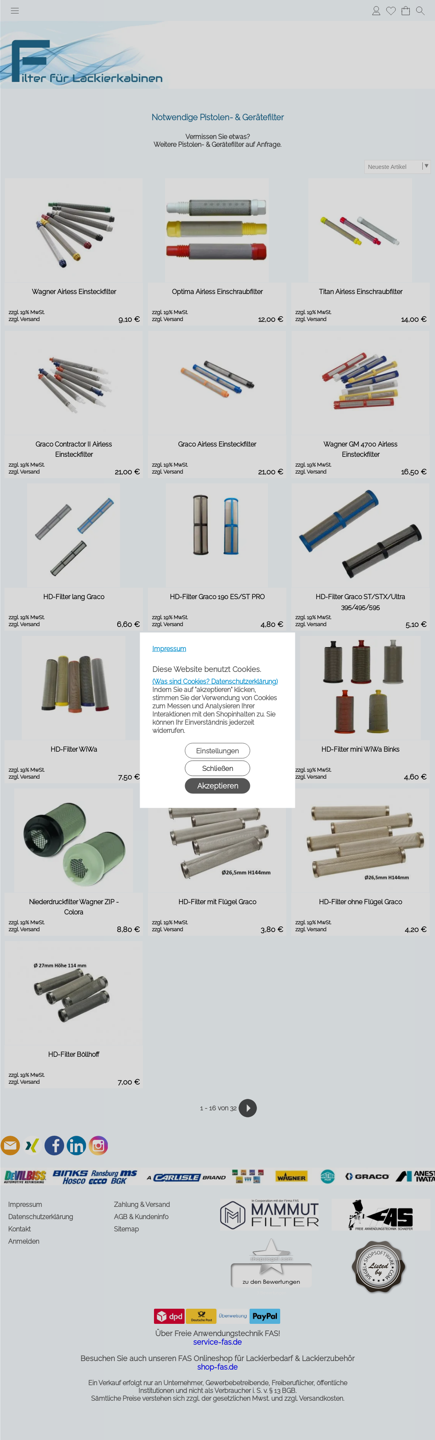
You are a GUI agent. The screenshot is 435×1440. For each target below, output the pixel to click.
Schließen (217, 768)
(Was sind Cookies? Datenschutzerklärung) (215, 681)
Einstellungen (217, 750)
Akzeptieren (217, 785)
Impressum (169, 648)
